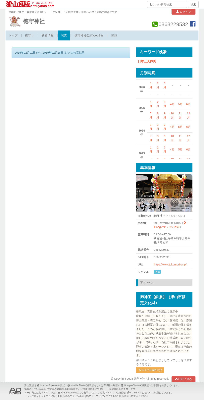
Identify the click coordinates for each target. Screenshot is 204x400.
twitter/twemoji (68, 392)
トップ (13, 35)
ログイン (183, 11)
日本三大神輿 (147, 61)
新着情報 (48, 35)
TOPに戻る (183, 379)
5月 (180, 104)
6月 (188, 104)
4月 (172, 104)
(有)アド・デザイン (95, 396)
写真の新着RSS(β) (150, 370)
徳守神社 (34, 21)
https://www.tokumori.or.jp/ (170, 264)
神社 (157, 271)
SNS (114, 35)
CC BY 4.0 (135, 392)
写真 (64, 35)
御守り (29, 35)
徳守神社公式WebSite (89, 35)
